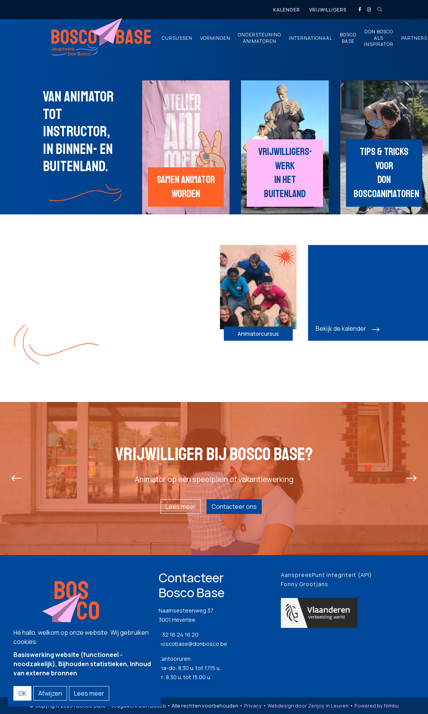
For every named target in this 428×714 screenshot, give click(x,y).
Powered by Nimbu (376, 705)
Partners (414, 38)
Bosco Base (348, 38)
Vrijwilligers (327, 10)
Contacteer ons (234, 506)
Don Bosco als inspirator (379, 38)
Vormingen (215, 38)
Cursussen (177, 38)
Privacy (253, 705)
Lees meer (181, 506)
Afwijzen (50, 693)
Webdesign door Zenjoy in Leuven (308, 705)
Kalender (286, 10)
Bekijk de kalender (341, 328)
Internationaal (310, 38)
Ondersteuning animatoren (259, 38)
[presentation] (16, 478)
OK (22, 693)
